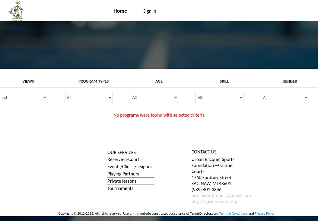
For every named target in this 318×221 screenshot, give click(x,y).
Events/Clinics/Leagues (129, 166)
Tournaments (120, 188)
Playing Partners (123, 174)
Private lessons (121, 181)
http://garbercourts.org (214, 201)
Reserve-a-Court (123, 159)
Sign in (149, 11)
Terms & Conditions (233, 213)
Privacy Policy (265, 213)
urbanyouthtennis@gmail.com (221, 195)
